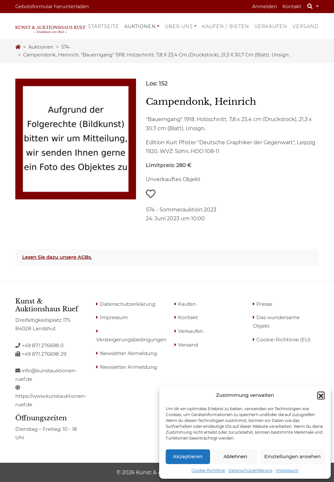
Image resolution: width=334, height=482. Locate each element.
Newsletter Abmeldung (128, 353)
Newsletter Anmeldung (128, 367)
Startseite (103, 26)
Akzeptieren (188, 456)
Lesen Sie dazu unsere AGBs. (57, 257)
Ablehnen (235, 456)
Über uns (179, 26)
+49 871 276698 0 (39, 345)
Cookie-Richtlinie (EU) (283, 339)
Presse (264, 304)
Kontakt (291, 6)
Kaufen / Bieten (225, 26)
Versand (306, 26)
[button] (321, 395)
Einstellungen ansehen (292, 456)
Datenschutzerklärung (250, 470)
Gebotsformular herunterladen (52, 6)
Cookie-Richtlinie (208, 470)
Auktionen (140, 26)
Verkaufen (270, 26)
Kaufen (187, 304)
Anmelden (264, 6)
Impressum (287, 470)
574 (65, 47)
